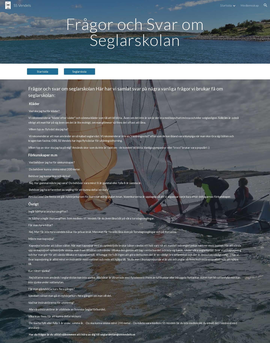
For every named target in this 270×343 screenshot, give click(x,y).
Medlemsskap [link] (250, 5)
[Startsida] (42, 71)
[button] (265, 5)
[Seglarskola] (79, 71)
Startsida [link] (226, 5)
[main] (135, 31)
